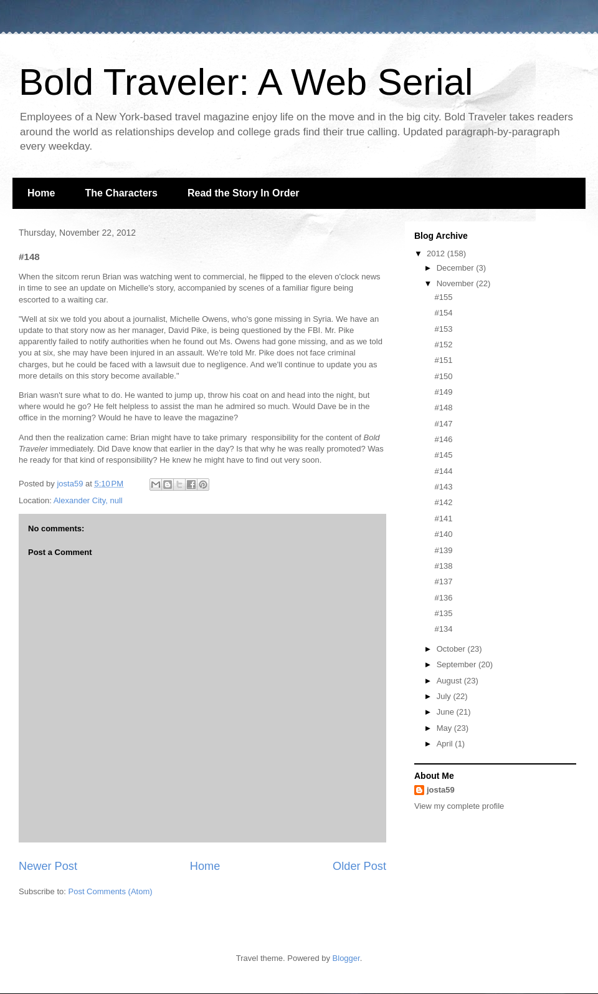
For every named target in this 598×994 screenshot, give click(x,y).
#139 (443, 550)
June (447, 712)
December (457, 268)
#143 (443, 486)
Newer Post (48, 866)
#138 (443, 566)
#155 (443, 297)
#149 (443, 392)
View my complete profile (459, 806)
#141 (443, 518)
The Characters (121, 193)
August (450, 680)
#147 (443, 423)
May (445, 728)
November (457, 283)
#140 (443, 534)
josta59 (441, 789)
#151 (443, 360)
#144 (443, 471)
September (457, 664)
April (446, 743)
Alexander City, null (88, 500)
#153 (443, 329)
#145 (443, 455)
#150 (443, 376)
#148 (443, 407)
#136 (443, 597)
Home (41, 193)
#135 (443, 613)
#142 (443, 502)
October (452, 649)
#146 (443, 439)
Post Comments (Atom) (111, 891)
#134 (443, 629)
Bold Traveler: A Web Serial (246, 82)
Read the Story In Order (243, 193)
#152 (443, 344)
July (445, 696)
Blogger (346, 958)
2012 (437, 253)
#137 (443, 581)
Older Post (359, 866)
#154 (443, 312)
